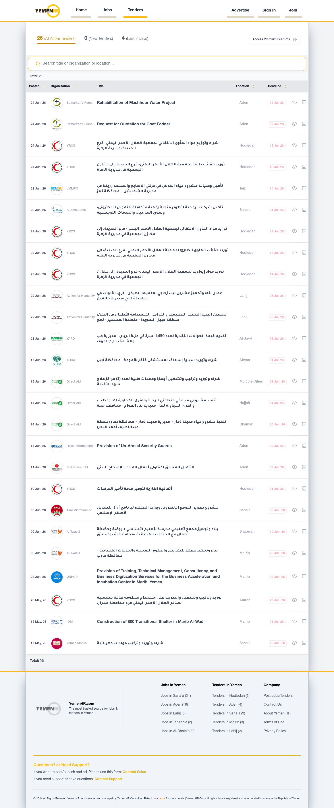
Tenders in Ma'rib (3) (228, 722)
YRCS (71, 145)
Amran (244, 600)
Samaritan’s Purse (80, 103)
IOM (70, 622)
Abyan (244, 360)
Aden (243, 103)
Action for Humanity (81, 296)
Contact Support (108, 779)
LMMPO (72, 188)
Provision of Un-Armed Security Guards (134, 446)
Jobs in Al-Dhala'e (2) (177, 731)
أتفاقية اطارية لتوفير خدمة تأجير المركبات (134, 489)
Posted (38, 86)
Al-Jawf (245, 339)
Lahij (243, 296)
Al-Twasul (73, 532)
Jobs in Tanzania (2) (176, 722)
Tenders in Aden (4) (227, 705)
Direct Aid (74, 381)
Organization (64, 86)
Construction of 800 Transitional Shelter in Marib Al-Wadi (151, 622)
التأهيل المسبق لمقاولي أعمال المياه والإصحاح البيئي (145, 468)
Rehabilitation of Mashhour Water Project (136, 103)
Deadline (278, 86)
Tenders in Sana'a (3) (228, 714)
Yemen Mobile (77, 643)
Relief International (80, 446)
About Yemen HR (277, 714)
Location (246, 86)
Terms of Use (274, 722)
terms (162, 798)
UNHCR (72, 577)
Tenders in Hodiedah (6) (230, 696)
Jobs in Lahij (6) (173, 714)
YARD (71, 339)
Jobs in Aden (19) (174, 705)
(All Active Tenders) (56, 39)
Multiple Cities (251, 382)
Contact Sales (134, 772)
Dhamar (246, 425)
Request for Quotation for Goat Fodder (133, 124)
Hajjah (244, 403)
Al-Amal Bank (76, 210)
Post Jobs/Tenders (278, 696)
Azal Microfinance (79, 510)
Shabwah (247, 532)
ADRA (71, 360)
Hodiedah (247, 146)
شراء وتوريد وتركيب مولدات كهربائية (130, 643)
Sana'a (245, 210)
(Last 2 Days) (135, 39)
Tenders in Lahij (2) (227, 731)
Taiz (242, 189)
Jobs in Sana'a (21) (176, 696)
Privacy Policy (275, 731)
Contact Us (273, 705)
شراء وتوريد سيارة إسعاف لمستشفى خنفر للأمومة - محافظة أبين (157, 360)
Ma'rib (244, 553)
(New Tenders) (98, 39)
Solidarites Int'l (77, 467)
